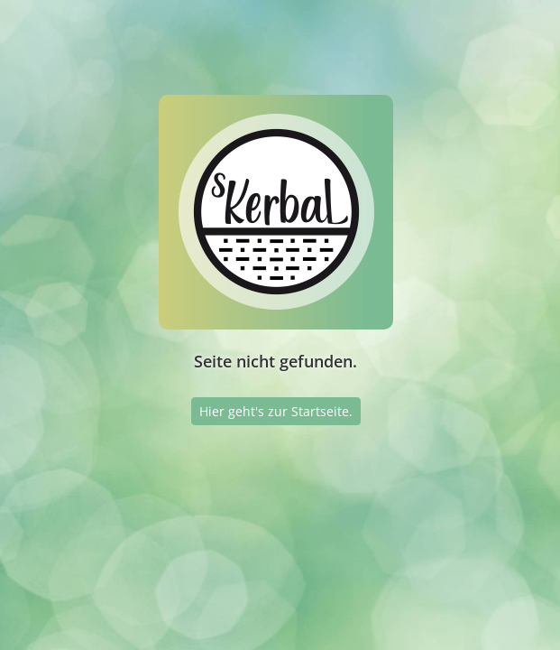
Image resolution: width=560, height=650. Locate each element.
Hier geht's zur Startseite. (276, 411)
